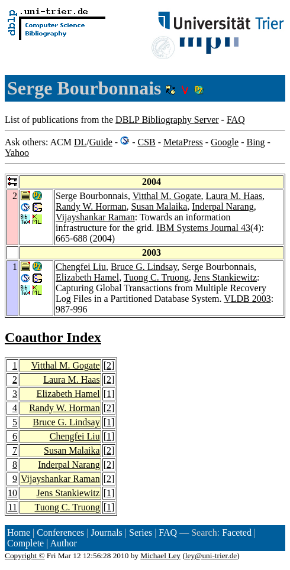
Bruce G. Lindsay (144, 267)
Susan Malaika (159, 206)
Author (63, 543)
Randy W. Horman (91, 206)
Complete (25, 543)
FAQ (236, 120)
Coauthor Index (53, 337)
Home (18, 532)
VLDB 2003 (247, 299)
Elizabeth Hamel (87, 277)
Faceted (237, 532)
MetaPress (183, 142)
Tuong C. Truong (156, 277)
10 (12, 493)
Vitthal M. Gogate (167, 196)
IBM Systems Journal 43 (203, 228)
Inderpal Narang (222, 206)
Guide (100, 142)
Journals (106, 532)
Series (140, 532)
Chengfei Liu (81, 267)
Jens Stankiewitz (225, 277)
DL (80, 142)
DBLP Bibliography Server (167, 120)
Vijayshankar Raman (95, 217)
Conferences (60, 532)
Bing (255, 142)
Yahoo (17, 153)
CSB (146, 142)
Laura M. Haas (234, 196)
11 (12, 507)
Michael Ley (160, 555)
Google (225, 142)
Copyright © (25, 555)
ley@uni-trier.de (211, 555)
